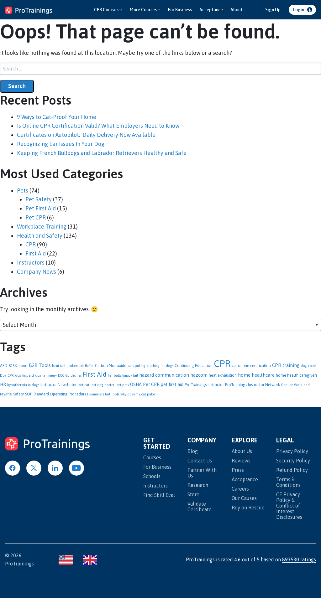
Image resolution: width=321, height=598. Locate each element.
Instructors (31, 262)
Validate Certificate (199, 506)
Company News (36, 271)
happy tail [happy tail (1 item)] (130, 375)
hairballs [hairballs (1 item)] (114, 375)
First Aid (35, 253)
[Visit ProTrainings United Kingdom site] (90, 560)
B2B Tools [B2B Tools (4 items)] (40, 365)
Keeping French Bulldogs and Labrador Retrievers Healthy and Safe (102, 153)
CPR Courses (106, 9)
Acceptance (211, 9)
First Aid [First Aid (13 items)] (95, 374)
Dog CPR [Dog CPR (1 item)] (7, 375)
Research (197, 485)
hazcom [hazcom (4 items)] (199, 375)
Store (193, 494)
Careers (240, 489)
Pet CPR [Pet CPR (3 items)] (151, 384)
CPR (30, 244)
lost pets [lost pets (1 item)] (122, 385)
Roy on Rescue (248, 507)
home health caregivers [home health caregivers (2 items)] (296, 375)
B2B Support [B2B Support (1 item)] (18, 366)
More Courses (143, 9)
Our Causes (244, 498)
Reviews (241, 460)
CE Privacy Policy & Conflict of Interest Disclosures (289, 506)
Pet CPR (35, 217)
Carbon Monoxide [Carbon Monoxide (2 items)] (110, 365)
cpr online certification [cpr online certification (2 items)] (251, 365)
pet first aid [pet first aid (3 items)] (172, 384)
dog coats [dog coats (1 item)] (308, 366)
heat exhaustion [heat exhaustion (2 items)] (223, 375)
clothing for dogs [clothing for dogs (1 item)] (160, 366)
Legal (285, 440)
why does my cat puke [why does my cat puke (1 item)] (137, 394)
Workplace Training (41, 226)
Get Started (156, 443)
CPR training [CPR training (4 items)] (285, 365)
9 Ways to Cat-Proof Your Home (56, 117)
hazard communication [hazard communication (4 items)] (164, 375)
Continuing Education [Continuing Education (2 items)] (194, 365)
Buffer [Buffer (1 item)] (89, 366)
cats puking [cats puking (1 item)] (136, 366)
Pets (22, 190)
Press (238, 470)
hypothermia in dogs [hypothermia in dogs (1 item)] (23, 385)
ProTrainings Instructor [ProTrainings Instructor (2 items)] (204, 384)
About (236, 9)
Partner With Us (202, 472)
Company (201, 440)
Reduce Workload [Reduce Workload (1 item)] (295, 385)
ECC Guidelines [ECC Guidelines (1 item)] (70, 375)
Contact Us (199, 460)
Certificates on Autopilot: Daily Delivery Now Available (86, 134)
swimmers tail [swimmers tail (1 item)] (99, 394)
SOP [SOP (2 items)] (28, 394)
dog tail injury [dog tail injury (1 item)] (46, 375)
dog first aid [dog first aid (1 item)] (24, 375)
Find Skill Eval (159, 495)
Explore (245, 440)
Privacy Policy (292, 451)
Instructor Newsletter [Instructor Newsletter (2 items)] (58, 384)
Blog (192, 451)
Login (298, 9)
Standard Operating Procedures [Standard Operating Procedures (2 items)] (61, 394)
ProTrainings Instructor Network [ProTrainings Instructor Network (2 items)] (252, 384)
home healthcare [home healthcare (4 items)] (256, 375)
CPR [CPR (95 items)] (222, 363)
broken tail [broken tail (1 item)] (75, 366)
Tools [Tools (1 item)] (115, 394)
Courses (152, 457)
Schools (151, 476)
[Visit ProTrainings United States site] (66, 560)
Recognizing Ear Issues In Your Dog (60, 144)
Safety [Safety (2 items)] (18, 394)
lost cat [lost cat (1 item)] (83, 385)
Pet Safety (38, 199)
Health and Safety (39, 235)
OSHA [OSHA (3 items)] (136, 384)
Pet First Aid (40, 208)
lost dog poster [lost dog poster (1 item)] (102, 385)
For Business (180, 9)
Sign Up (273, 9)
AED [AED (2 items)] (4, 365)
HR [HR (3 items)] (3, 384)
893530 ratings (299, 559)
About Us (242, 451)
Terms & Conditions (288, 482)
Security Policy (293, 460)
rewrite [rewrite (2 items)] (6, 394)
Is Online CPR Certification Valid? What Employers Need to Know (98, 125)
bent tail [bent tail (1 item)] (58, 366)
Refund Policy (292, 470)
